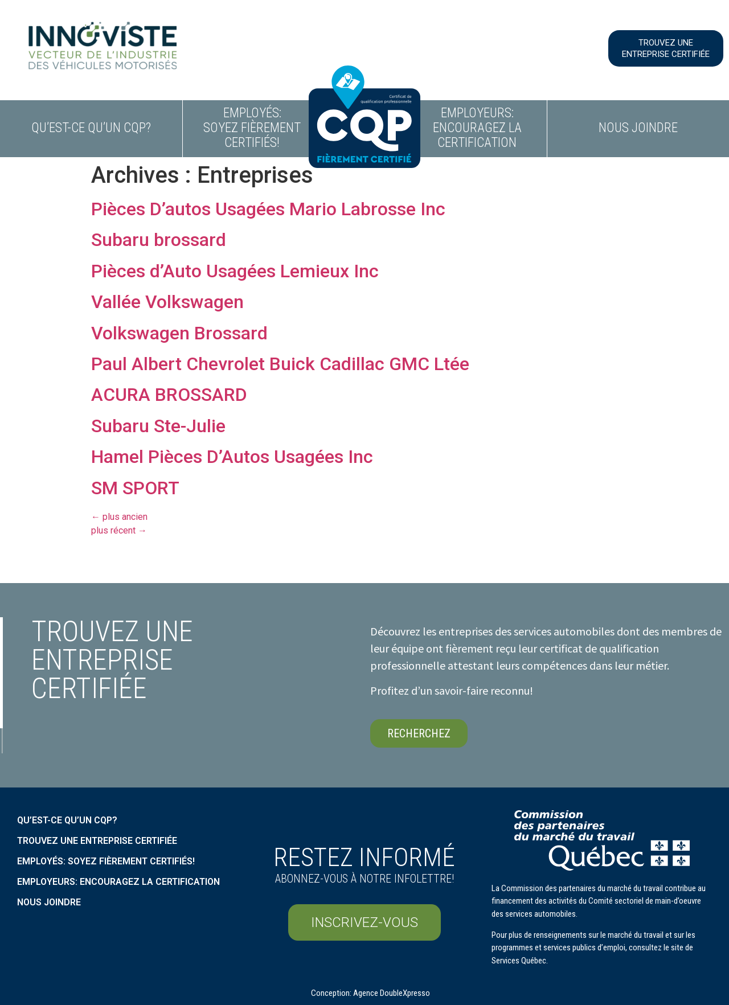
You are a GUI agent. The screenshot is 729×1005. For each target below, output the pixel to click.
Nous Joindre (49, 902)
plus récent (119, 530)
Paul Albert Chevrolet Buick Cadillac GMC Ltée (280, 364)
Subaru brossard (158, 240)
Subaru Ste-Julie (158, 426)
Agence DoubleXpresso (391, 993)
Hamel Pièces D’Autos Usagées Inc (232, 456)
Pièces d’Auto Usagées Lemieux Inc (235, 271)
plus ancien (119, 516)
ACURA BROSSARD (169, 394)
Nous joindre (638, 128)
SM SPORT (135, 488)
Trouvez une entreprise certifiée (97, 840)
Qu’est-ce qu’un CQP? (91, 128)
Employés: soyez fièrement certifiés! (252, 127)
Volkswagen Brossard (179, 333)
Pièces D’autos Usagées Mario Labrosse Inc (268, 209)
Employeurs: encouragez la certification (477, 127)
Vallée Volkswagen (167, 302)
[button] (665, 48)
